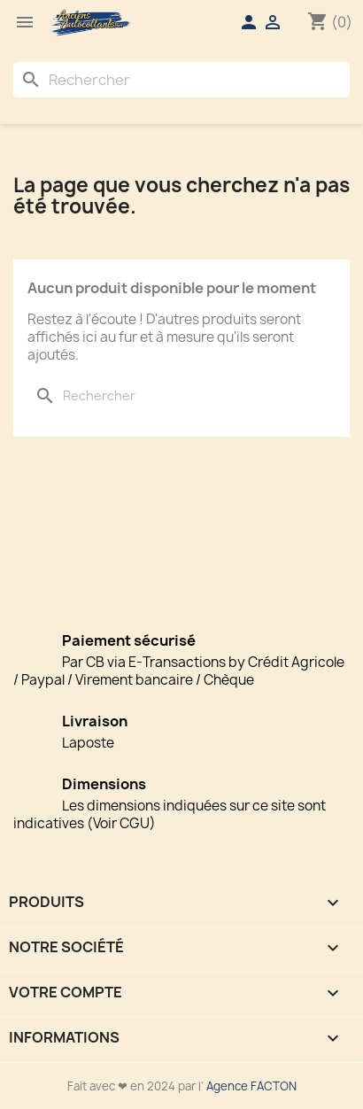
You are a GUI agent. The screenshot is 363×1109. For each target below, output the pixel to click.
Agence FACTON (251, 1086)
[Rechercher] (181, 79)
